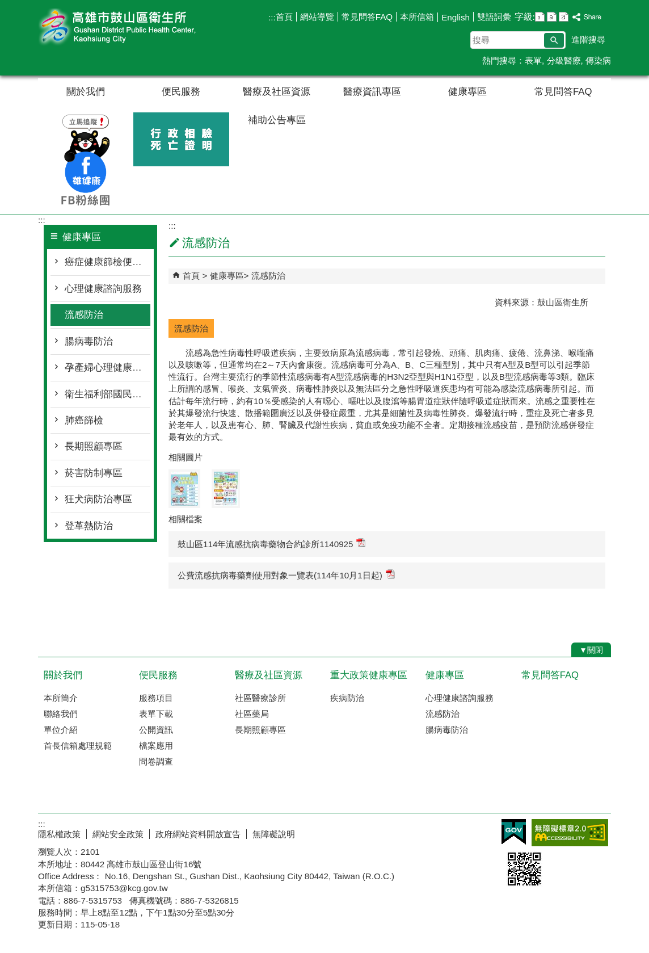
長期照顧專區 (94, 446)
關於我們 (85, 91)
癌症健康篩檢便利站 (107, 262)
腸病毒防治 (89, 341)
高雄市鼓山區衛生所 (134, 28)
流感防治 (84, 314)
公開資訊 (156, 729)
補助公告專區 (277, 120)
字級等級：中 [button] (551, 16)
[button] (554, 40)
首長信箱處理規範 (78, 745)
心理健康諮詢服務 (103, 288)
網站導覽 (317, 17)
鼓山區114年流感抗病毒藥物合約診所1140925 (271, 543)
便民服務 (181, 91)
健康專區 (467, 91)
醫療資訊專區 (372, 91)
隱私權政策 (59, 834)
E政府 (514, 832)
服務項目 (156, 698)
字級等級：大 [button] (563, 17)
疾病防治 (347, 698)
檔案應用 (156, 745)
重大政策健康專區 (368, 675)
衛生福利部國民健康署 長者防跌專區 (107, 394)
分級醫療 (564, 60)
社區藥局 (252, 714)
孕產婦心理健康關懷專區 (107, 367)
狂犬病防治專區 (98, 499)
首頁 (284, 17)
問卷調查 (156, 761)
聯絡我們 (61, 714)
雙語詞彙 (494, 17)
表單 (533, 60)
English (455, 17)
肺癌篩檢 (84, 420)
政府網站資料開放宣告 (198, 834)
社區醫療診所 (260, 698)
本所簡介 (61, 698)
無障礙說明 (273, 834)
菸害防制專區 (94, 473)
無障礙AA (570, 832)
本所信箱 (417, 17)
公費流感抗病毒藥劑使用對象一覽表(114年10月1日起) (286, 574)
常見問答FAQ (367, 17)
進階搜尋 (588, 39)
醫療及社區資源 (276, 91)
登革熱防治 (89, 525)
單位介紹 (61, 729)
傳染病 (598, 60)
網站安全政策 (118, 834)
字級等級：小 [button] (540, 17)
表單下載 (156, 714)
